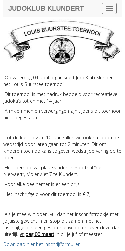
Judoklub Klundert (46, 8)
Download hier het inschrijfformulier (41, 244)
